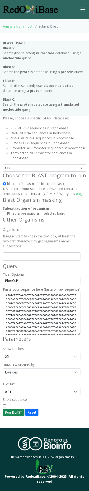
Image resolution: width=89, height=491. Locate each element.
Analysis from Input (18, 26)
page (80, 193)
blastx (58, 183)
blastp (43, 183)
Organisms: (11, 229)
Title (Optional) (14, 274)
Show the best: (14, 348)
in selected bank (34, 213)
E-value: (9, 384)
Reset (32, 412)
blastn (10, 183)
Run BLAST (13, 412)
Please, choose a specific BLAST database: (36, 118)
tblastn (27, 183)
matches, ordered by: (19, 364)
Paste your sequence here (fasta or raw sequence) (41, 289)
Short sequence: (15, 399)
